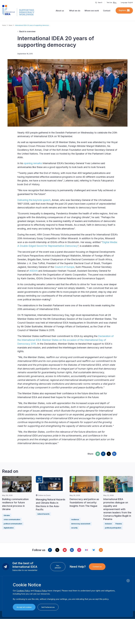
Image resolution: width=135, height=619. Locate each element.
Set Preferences (48, 607)
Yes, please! (58, 566)
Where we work (92, 10)
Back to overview (27, 31)
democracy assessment (80, 524)
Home (4, 25)
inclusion (108, 524)
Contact (106, 10)
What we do (74, 10)
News (10, 25)
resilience (75, 519)
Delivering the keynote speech (33, 200)
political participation (113, 528)
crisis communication (12, 519)
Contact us (97, 567)
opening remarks (33, 163)
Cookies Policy (23, 590)
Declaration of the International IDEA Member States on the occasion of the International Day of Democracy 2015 (65, 340)
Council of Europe (64, 267)
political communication (13, 524)
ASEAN (33, 270)
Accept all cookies (24, 607)
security (74, 528)
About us (60, 10)
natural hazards (43, 514)
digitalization (9, 528)
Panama (118, 524)
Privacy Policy (40, 590)
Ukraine (7, 515)
